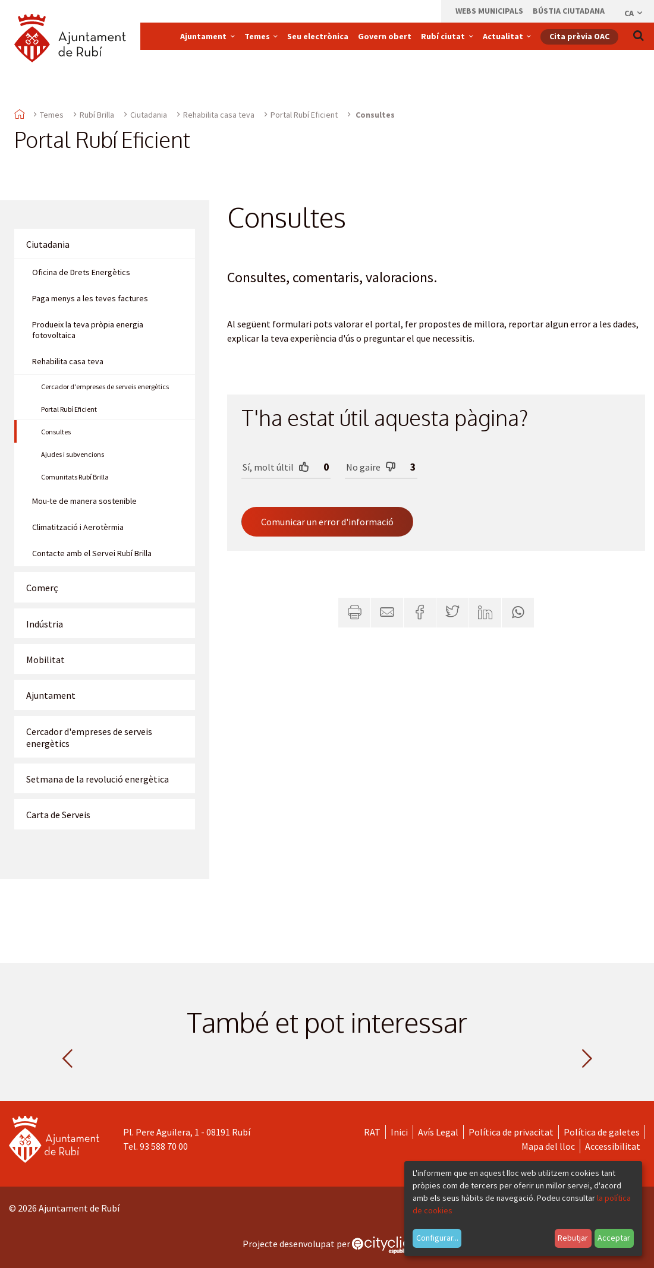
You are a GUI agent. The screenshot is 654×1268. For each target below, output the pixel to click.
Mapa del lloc (548, 1146)
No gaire (371, 467)
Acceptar (614, 1237)
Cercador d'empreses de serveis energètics (105, 386)
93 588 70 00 (164, 1146)
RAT (372, 1132)
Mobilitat (45, 659)
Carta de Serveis (58, 815)
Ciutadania (148, 114)
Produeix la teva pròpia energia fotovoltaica (87, 329)
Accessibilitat (612, 1146)
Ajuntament (51, 695)
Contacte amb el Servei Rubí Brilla (92, 553)
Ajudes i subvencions (72, 454)
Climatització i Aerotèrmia (78, 527)
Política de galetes (602, 1132)
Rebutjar (573, 1237)
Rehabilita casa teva (218, 114)
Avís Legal (438, 1132)
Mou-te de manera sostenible (84, 501)
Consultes (56, 431)
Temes (52, 114)
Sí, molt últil (276, 467)
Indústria (44, 624)
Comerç (42, 588)
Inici (399, 1132)
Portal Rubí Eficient (304, 114)
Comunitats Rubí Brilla (75, 476)
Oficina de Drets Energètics (81, 272)
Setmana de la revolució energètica (97, 779)
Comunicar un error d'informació (327, 522)
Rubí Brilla (97, 114)
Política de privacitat (511, 1132)
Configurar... (437, 1237)
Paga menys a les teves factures (90, 298)
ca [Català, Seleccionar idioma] (634, 13)
